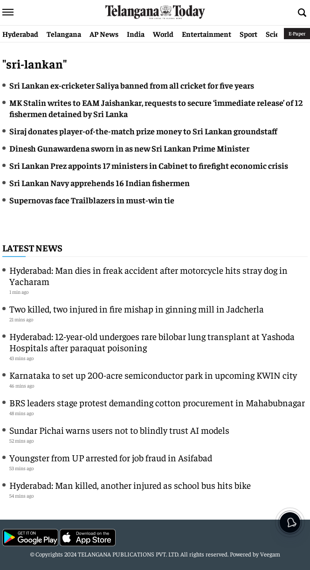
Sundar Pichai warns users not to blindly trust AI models (119, 430)
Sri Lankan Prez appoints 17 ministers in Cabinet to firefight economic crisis (148, 165)
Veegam (270, 554)
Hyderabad (20, 33)
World (163, 33)
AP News (104, 33)
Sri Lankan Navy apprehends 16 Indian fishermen (99, 182)
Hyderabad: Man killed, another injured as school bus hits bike (130, 485)
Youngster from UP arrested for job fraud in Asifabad (110, 457)
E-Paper (297, 33)
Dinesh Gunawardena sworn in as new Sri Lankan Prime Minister (129, 148)
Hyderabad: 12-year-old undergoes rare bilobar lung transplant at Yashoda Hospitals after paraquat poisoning (152, 341)
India (136, 33)
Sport (248, 33)
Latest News (32, 247)
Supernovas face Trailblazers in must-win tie (91, 200)
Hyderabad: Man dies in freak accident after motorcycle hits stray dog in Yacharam (148, 275)
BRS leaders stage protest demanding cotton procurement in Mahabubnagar (157, 402)
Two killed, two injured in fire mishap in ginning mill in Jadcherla (136, 308)
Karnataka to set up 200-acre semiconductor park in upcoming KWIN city (153, 375)
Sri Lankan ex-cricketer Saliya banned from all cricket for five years (131, 85)
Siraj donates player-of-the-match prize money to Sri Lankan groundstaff (143, 130)
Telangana (64, 33)
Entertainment (206, 33)
